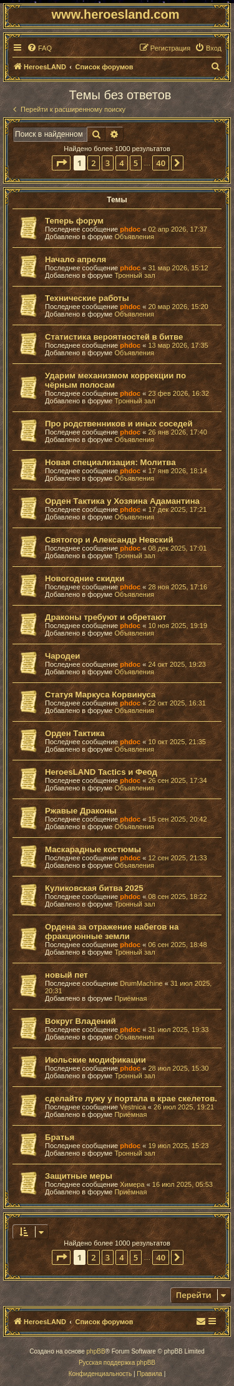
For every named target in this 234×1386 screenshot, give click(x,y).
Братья (59, 1137)
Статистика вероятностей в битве (114, 337)
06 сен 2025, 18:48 (177, 944)
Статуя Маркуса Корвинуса (100, 694)
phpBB (96, 1351)
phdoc (130, 229)
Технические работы (87, 298)
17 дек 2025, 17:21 (177, 509)
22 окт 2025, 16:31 (177, 703)
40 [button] (160, 163)
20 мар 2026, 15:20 (178, 306)
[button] (61, 162)
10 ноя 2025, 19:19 (177, 625)
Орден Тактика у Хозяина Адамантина (122, 501)
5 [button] (136, 163)
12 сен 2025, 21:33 (177, 858)
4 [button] (121, 163)
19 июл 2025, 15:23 (178, 1145)
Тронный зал (134, 275)
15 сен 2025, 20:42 (177, 819)
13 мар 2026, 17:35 (178, 345)
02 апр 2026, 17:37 (177, 229)
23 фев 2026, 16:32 (178, 393)
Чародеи (62, 656)
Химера (132, 1184)
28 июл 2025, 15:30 (178, 1068)
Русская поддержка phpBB (117, 1362)
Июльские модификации (95, 1059)
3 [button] (107, 163)
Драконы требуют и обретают (106, 617)
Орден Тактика (74, 733)
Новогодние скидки (84, 578)
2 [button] (93, 163)
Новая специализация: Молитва (110, 462)
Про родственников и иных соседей (119, 423)
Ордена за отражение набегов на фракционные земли (111, 931)
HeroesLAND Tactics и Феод (101, 772)
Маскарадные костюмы (93, 849)
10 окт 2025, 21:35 (177, 741)
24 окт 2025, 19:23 (177, 664)
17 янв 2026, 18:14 (177, 470)
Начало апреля (75, 259)
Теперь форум (74, 220)
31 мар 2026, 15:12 (178, 268)
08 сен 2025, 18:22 (177, 896)
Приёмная (130, 998)
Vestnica (133, 1107)
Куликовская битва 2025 (94, 888)
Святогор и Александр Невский (109, 539)
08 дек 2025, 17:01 (177, 548)
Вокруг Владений (80, 1021)
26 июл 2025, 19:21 (184, 1107)
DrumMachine (141, 983)
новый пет (66, 975)
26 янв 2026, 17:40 (177, 432)
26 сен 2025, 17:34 (177, 780)
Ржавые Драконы (81, 810)
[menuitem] (39, 48)
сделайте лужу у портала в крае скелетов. (131, 1098)
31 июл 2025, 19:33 (178, 1029)
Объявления (134, 236)
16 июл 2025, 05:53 (182, 1184)
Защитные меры (78, 1176)
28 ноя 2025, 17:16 (177, 587)
